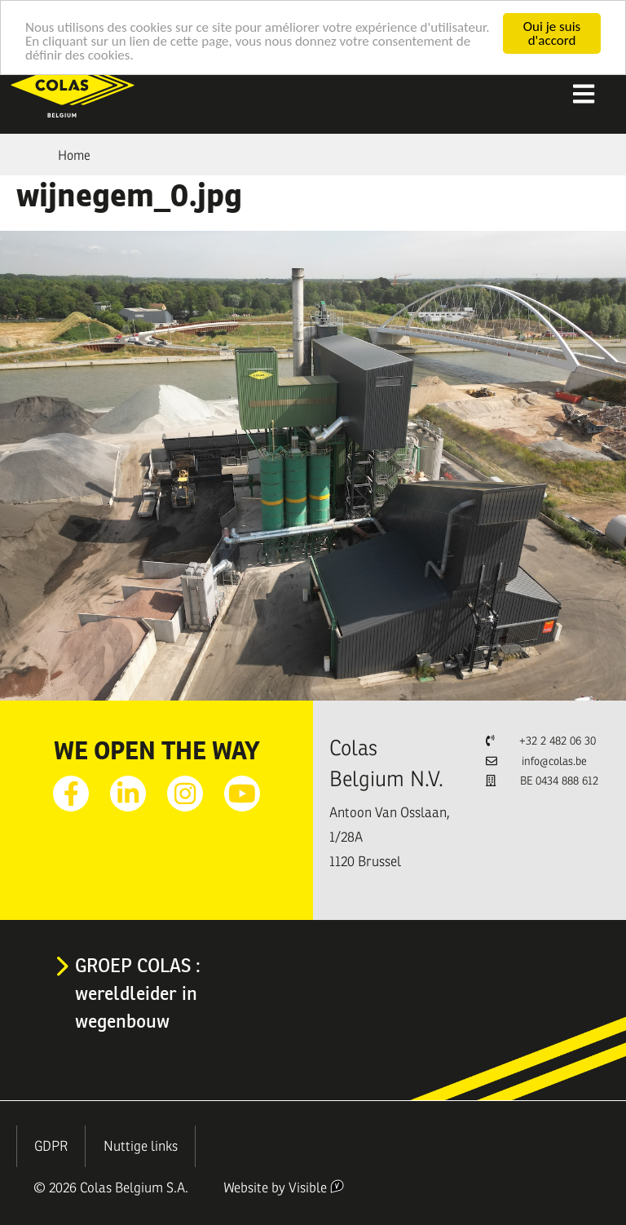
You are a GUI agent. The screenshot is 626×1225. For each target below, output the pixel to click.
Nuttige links (141, 1146)
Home (74, 155)
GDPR (51, 1146)
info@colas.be (554, 761)
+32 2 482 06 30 (557, 741)
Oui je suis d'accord (551, 33)
